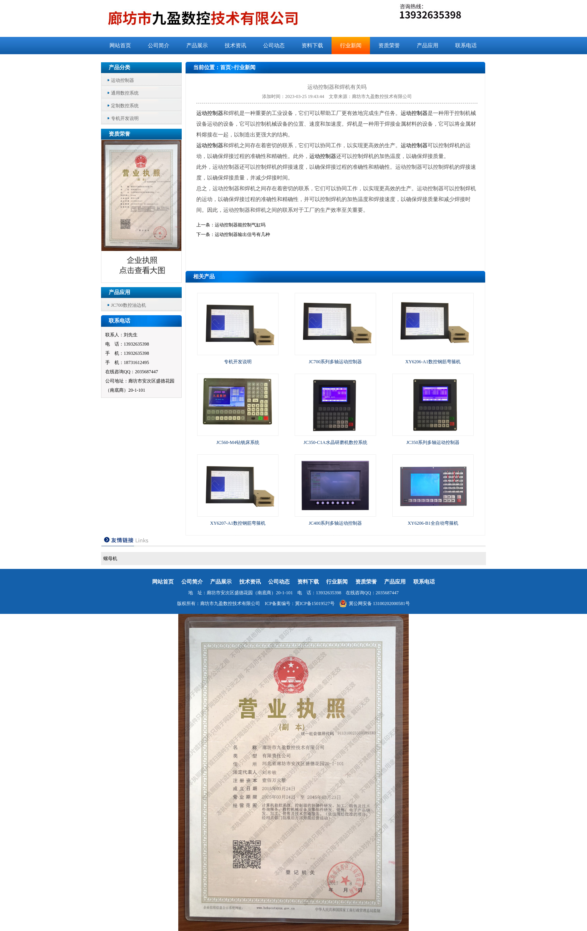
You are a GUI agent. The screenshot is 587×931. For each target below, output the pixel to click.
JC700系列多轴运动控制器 (335, 361)
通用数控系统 (125, 93)
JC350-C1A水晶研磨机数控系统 (335, 442)
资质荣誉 (389, 45)
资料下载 (312, 45)
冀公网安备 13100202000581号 (374, 603)
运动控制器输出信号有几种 (242, 234)
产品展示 (197, 45)
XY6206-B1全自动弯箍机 (433, 523)
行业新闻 (350, 45)
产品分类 (119, 67)
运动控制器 (122, 80)
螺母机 (110, 558)
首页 (225, 67)
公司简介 (158, 45)
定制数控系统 (125, 105)
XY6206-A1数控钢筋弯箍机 (433, 361)
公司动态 (274, 45)
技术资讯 (235, 45)
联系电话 (466, 45)
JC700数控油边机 (128, 305)
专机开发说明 (125, 118)
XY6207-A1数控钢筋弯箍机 (237, 523)
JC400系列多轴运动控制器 (335, 523)
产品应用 (427, 45)
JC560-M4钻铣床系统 (237, 442)
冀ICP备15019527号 (315, 603)
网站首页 (120, 45)
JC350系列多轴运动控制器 (433, 442)
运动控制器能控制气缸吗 (240, 225)
